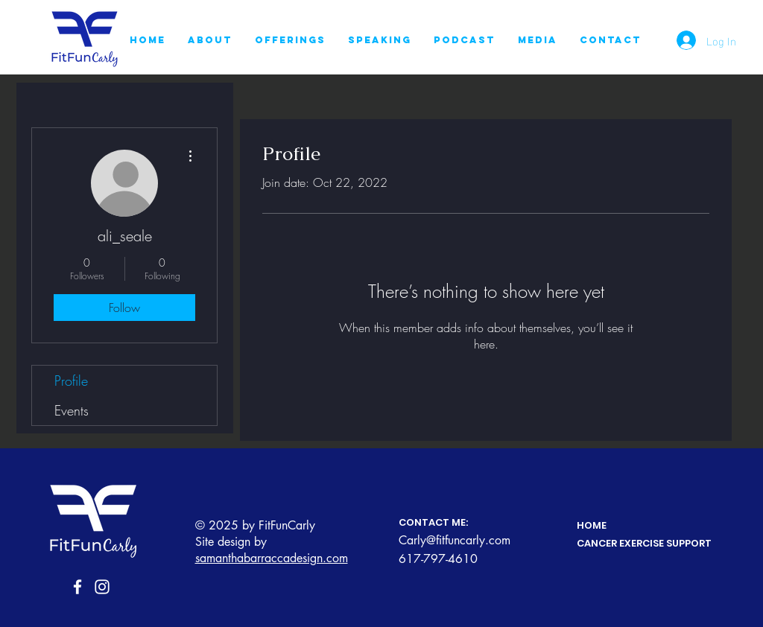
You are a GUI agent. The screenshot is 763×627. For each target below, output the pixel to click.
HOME (592, 525)
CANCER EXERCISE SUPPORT (644, 543)
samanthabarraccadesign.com (271, 558)
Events (71, 410)
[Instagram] (102, 586)
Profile (71, 380)
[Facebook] (77, 586)
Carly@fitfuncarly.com (454, 540)
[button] (290, 40)
